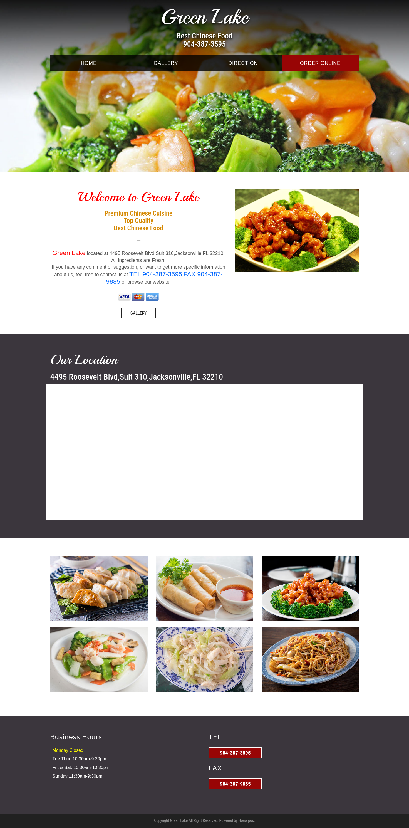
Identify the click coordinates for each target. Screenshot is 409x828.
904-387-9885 (235, 784)
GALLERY (166, 63)
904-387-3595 (204, 44)
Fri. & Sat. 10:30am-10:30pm (81, 767)
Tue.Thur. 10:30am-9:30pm (79, 759)
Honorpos (246, 820)
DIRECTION (243, 63)
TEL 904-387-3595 (155, 274)
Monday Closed (68, 750)
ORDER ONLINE (320, 63)
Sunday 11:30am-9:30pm (78, 776)
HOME (89, 63)
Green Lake (204, 16)
